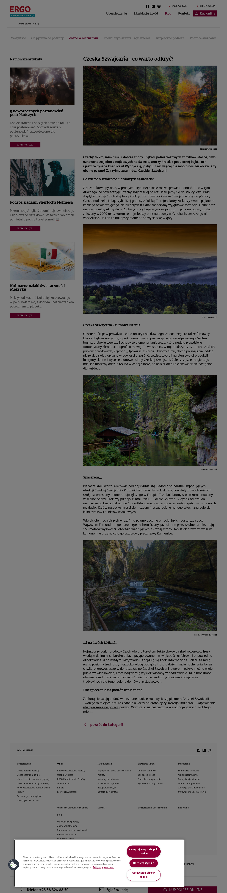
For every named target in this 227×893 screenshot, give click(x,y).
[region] (99, 863)
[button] (13, 864)
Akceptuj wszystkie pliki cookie (143, 851)
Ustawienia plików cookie (143, 875)
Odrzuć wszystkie (143, 863)
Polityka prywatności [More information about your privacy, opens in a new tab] (103, 867)
